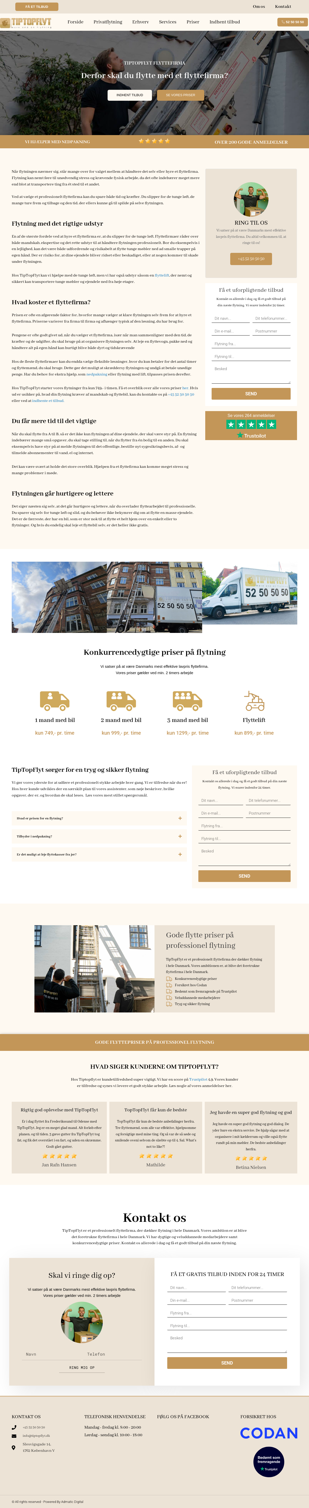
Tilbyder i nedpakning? (35, 836)
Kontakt (283, 6)
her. (185, 388)
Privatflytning (108, 22)
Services (167, 22)
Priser (193, 22)
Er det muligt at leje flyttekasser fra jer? (48, 854)
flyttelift (162, 275)
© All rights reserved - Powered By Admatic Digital (47, 1502)
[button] (99, 818)
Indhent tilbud (225, 22)
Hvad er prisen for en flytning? (41, 818)
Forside (75, 22)
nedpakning (96, 374)
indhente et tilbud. (48, 400)
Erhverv (140, 22)
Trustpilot (198, 1079)
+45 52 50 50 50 (181, 394)
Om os (259, 6)
